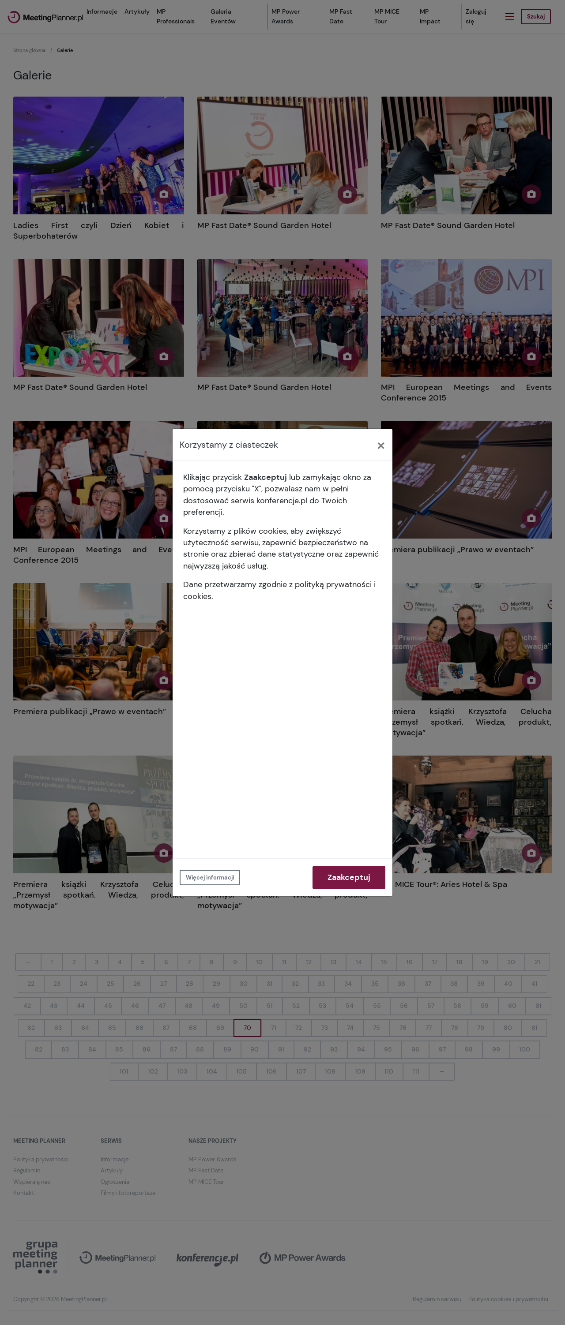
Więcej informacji (210, 877)
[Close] (380, 444)
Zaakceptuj (349, 877)
